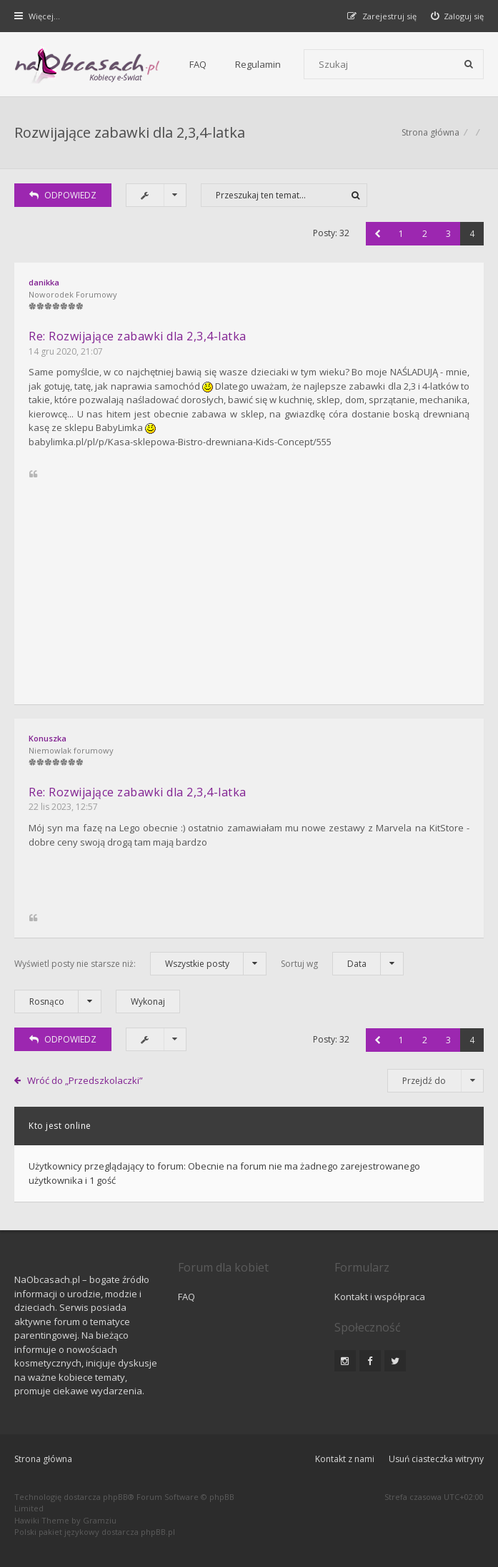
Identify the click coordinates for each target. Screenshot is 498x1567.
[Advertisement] (249, 583)
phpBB (115, 1496)
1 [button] (401, 234)
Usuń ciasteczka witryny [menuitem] (436, 1459)
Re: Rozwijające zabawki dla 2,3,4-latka (137, 336)
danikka (44, 282)
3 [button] (448, 234)
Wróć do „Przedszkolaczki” (85, 1080)
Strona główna (430, 132)
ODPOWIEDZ (62, 195)
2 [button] (424, 234)
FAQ (197, 64)
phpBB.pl (158, 1531)
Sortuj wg (342, 963)
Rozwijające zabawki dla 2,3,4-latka (129, 132)
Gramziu (99, 1520)
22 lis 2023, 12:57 (63, 807)
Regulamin (258, 64)
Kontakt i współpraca (379, 1296)
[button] (377, 233)
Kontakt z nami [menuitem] (344, 1459)
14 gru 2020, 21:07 (66, 351)
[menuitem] (457, 16)
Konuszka (47, 738)
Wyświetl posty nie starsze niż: (140, 963)
